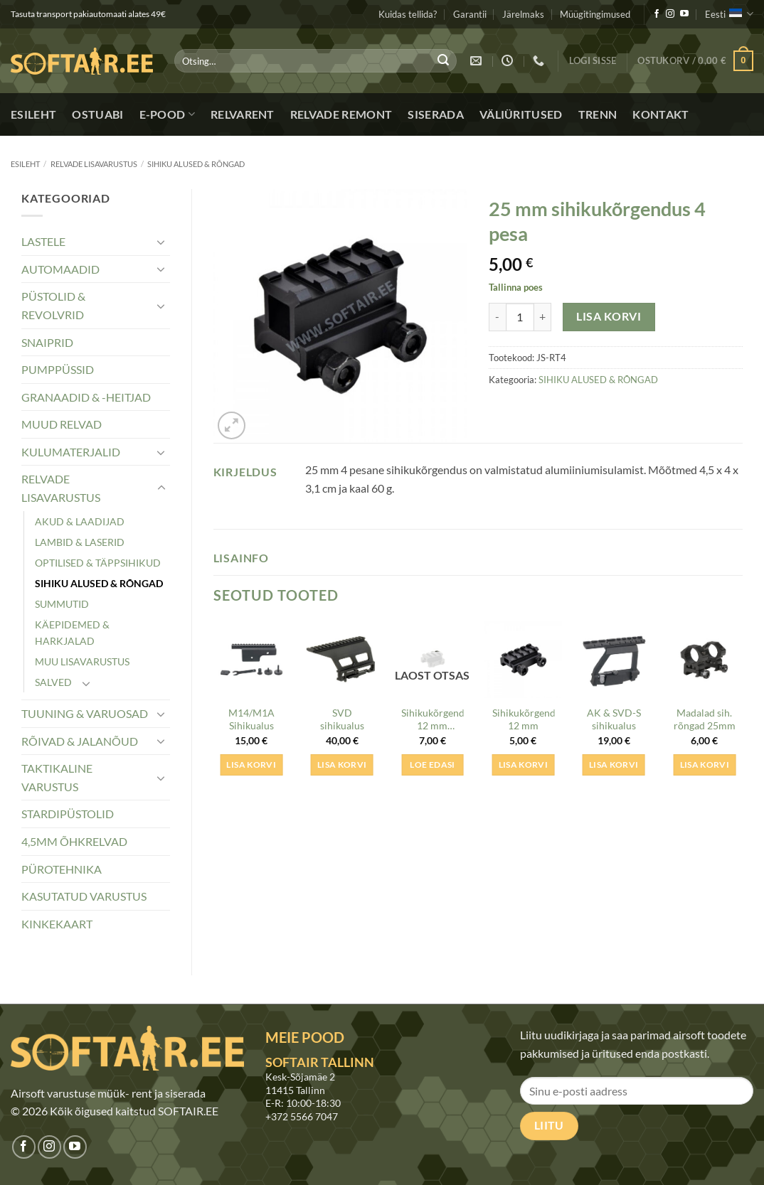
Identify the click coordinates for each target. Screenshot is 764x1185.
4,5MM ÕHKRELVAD (74, 841)
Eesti (729, 14)
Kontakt (660, 114)
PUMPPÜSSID (57, 369)
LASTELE (43, 241)
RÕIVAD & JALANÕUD (79, 741)
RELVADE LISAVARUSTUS (94, 163)
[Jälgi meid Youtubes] (684, 14)
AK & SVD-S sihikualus (614, 719)
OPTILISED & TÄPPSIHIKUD (98, 563)
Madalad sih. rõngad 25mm (705, 719)
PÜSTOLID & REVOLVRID (53, 305)
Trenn (597, 114)
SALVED (53, 682)
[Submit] (443, 61)
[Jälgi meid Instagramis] (670, 14)
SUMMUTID (62, 604)
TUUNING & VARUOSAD (84, 713)
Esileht (33, 114)
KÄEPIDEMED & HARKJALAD (72, 632)
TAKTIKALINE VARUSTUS (56, 777)
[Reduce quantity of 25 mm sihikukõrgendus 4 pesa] (497, 317)
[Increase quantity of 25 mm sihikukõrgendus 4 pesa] (542, 317)
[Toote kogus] (520, 317)
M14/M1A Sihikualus (251, 719)
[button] (593, 61)
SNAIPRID (47, 342)
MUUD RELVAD (61, 424)
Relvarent (243, 114)
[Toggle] (161, 241)
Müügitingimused (595, 14)
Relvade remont (341, 114)
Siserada (436, 114)
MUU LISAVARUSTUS (82, 661)
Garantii (470, 14)
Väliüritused (521, 114)
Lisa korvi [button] (250, 764)
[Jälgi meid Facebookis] (656, 14)
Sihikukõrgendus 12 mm (523, 719)
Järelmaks (523, 14)
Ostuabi (97, 114)
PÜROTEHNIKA (61, 869)
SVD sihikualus (342, 719)
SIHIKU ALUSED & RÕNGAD (196, 163)
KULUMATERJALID (70, 452)
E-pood (167, 114)
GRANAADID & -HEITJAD (86, 397)
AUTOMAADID (60, 269)
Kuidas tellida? (407, 14)
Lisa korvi (608, 316)
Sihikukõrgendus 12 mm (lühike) (432, 721)
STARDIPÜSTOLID (67, 813)
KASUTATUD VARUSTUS (84, 896)
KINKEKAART (56, 924)
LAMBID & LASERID (79, 542)
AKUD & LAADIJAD (79, 521)
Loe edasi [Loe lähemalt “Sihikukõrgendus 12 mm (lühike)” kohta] (432, 764)
